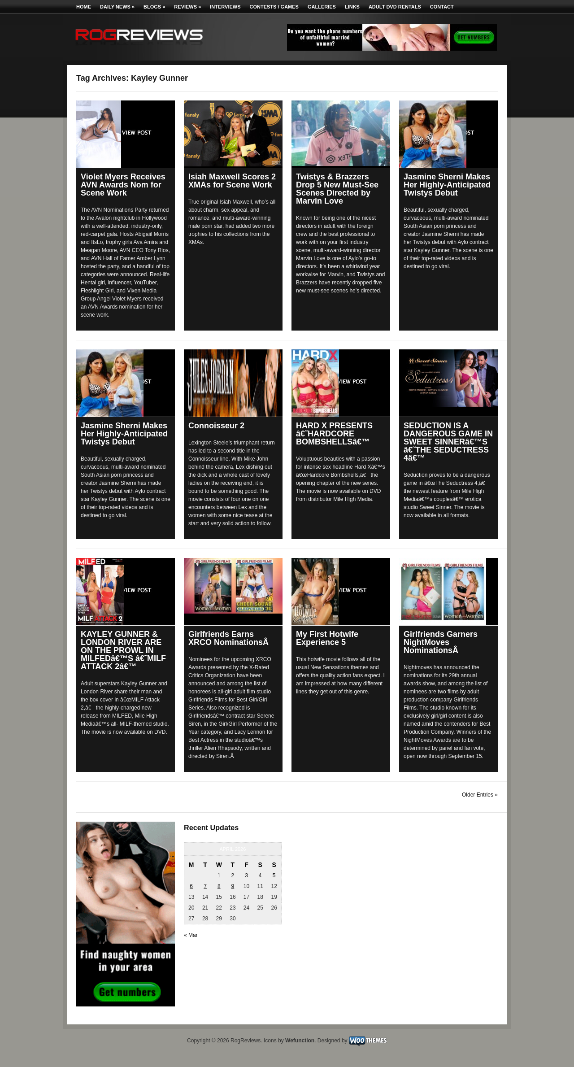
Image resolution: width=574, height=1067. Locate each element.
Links (352, 6)
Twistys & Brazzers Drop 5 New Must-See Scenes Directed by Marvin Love (337, 188)
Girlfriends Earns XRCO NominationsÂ (229, 638)
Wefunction (299, 1040)
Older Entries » (480, 795)
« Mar (191, 935)
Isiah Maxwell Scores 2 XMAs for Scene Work (232, 180)
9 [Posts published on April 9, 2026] (233, 886)
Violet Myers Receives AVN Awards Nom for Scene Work (123, 184)
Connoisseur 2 (216, 425)
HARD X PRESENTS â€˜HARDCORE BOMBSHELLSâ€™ (334, 433)
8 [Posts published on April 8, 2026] (219, 886)
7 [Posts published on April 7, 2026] (205, 886)
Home (83, 6)
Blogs (154, 6)
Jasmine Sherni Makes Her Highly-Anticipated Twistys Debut (447, 184)
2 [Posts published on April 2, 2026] (233, 875)
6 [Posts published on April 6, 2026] (191, 886)
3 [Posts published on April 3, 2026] (246, 875)
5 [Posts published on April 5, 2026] (274, 875)
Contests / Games (274, 6)
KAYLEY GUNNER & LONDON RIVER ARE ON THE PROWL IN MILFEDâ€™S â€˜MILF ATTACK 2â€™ (123, 650)
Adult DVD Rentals (395, 6)
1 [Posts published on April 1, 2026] (219, 875)
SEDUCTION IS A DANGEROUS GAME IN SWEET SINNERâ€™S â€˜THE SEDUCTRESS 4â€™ (448, 441)
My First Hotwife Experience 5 (327, 638)
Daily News (117, 6)
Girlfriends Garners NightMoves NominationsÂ (441, 642)
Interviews (225, 6)
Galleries (322, 6)
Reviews (187, 6)
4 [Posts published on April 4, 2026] (260, 875)
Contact (442, 6)
